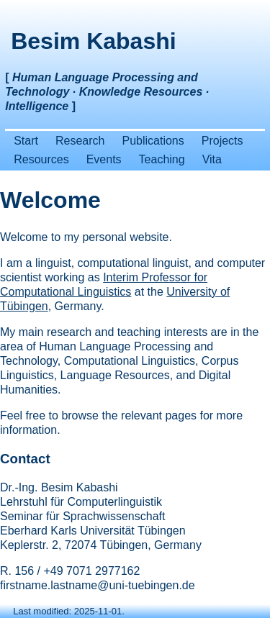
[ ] (107, 91)
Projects (222, 141)
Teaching (162, 159)
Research (79, 141)
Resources (41, 159)
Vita (212, 159)
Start (26, 141)
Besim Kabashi (93, 41)
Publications (153, 141)
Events (104, 159)
